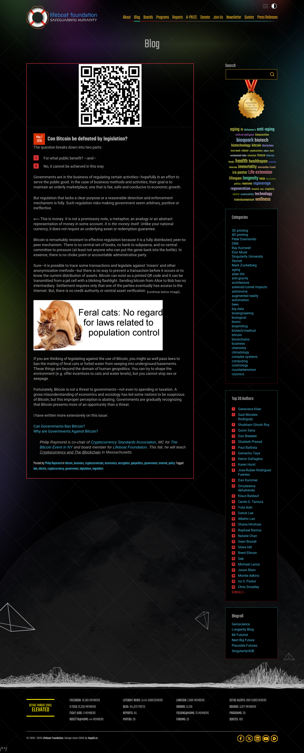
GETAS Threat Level (41, 708)
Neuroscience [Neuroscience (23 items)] (271, 179)
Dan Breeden (247, 436)
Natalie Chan (247, 536)
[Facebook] (240, 738)
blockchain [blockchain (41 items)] (267, 146)
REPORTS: (129, 713)
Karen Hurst (246, 464)
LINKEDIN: (182, 700)
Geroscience (241, 624)
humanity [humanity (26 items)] (272, 162)
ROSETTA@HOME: (80, 719)
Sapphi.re (93, 738)
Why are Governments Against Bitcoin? (65, 431)
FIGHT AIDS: (77, 713)
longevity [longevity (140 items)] (250, 178)
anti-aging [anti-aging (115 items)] (265, 129)
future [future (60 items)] (261, 155)
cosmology (240, 365)
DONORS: (181, 707)
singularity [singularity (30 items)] (269, 189)
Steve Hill (245, 547)
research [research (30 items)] (255, 189)
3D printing (240, 231)
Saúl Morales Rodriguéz (248, 417)
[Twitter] (249, 738)
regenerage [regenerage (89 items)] (262, 183)
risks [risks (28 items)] (262, 189)
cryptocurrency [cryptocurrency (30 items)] (256, 151)
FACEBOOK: (77, 700)
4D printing (240, 235)
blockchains (241, 339)
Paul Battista (247, 448)
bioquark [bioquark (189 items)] (245, 140)
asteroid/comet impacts (249, 287)
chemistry (239, 348)
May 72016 (39, 139)
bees (235, 304)
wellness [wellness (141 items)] (263, 199)
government (150, 463)
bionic (236, 322)
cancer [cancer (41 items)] (245, 151)
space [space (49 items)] (236, 194)
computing (240, 361)
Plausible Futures (244, 646)
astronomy (240, 291)
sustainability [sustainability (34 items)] (247, 194)
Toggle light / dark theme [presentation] (274, 6)
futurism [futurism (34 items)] (270, 155)
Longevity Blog (243, 629)
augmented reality (245, 296)
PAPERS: (128, 719)
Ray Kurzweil (241, 248)
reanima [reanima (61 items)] (247, 184)
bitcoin (69, 463)
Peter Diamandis (244, 239)
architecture (240, 283)
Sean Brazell (247, 542)
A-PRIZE (191, 17)
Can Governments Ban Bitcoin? (59, 426)
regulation (97, 469)
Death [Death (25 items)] (272, 151)
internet (163, 463)
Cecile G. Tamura (250, 502)
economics (111, 463)
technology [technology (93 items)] (263, 194)
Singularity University (247, 256)
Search (272, 74)
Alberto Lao (246, 519)
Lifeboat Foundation (130, 447)
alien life (238, 274)
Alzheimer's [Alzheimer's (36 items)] (250, 130)
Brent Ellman (247, 553)
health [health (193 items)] (241, 161)
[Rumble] (274, 738)
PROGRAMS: (236, 713)
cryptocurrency (56, 469)
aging (236, 270)
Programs (162, 17)
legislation (85, 469)
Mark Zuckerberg (244, 265)
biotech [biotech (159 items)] (261, 140)
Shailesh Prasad (250, 442)
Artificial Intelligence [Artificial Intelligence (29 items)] (245, 135)
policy (172, 463)
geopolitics (137, 463)
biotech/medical (244, 331)
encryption (124, 463)
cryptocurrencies (94, 463)
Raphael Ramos (249, 530)
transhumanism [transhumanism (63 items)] (244, 200)
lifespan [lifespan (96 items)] (235, 178)
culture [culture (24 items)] (266, 151)
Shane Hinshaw (249, 524)
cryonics (238, 374)
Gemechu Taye (249, 453)
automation (240, 300)
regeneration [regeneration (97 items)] (240, 188)
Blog (137, 17)
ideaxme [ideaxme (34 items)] (233, 167)
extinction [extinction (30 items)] (251, 155)
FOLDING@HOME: (186, 713)
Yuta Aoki (245, 507)
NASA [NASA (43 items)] (262, 179)
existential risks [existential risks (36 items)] (238, 155)
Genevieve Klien (249, 409)
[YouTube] (266, 738)
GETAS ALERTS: (238, 700)
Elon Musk (239, 252)
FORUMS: (182, 719)
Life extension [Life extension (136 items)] (260, 172)
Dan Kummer (248, 480)
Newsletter (233, 17)
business (79, 463)
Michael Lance (249, 564)
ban (35, 469)
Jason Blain (247, 570)
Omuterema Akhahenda (246, 488)
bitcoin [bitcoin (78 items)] (256, 145)
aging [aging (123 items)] (235, 129)
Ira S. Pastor (247, 581)
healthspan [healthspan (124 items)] (258, 161)
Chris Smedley (248, 587)
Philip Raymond (53, 463)
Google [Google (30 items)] (231, 162)
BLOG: (127, 707)
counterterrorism (244, 370)
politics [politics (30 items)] (237, 184)
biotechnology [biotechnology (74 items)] (241, 145)
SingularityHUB (243, 651)
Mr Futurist (240, 635)
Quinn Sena (246, 430)
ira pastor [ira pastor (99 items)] (239, 172)
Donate (205, 17)
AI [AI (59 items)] (242, 130)
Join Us (218, 17)
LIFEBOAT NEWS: (133, 700)
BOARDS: (234, 707)
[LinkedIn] (257, 738)
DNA (235, 243)
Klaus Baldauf (248, 496)
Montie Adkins (248, 576)
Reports (177, 17)
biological (239, 318)
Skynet (237, 261)
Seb (241, 559)
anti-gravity (240, 278)
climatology (240, 352)
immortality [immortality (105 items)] (247, 166)
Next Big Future (243, 640)
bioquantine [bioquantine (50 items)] (262, 134)
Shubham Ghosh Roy (253, 425)
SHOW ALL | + (238, 592)
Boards (148, 17)
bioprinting (240, 326)
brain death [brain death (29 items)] (235, 151)
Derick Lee (245, 513)
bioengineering (243, 313)
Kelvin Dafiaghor (250, 459)
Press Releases (267, 17)
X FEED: (75, 707)
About (127, 17)
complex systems (245, 357)
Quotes (249, 17)
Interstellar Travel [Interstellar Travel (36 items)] (267, 167)
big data (238, 309)
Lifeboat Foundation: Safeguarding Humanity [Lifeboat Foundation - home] (62, 17)
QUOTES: (234, 719)
